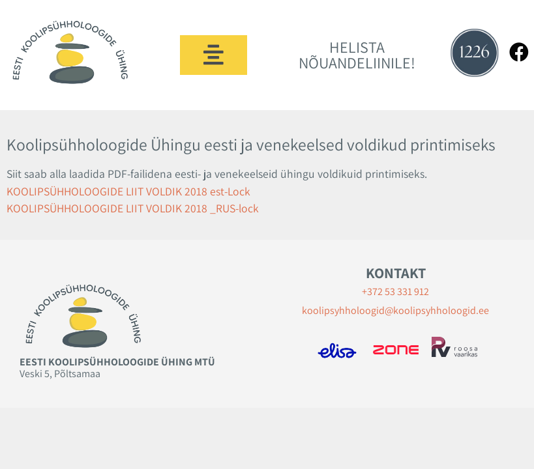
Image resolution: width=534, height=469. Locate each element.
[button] (214, 55)
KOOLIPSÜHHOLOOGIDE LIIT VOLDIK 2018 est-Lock (128, 191)
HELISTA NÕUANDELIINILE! (357, 54)
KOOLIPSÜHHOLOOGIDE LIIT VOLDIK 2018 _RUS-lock (133, 208)
